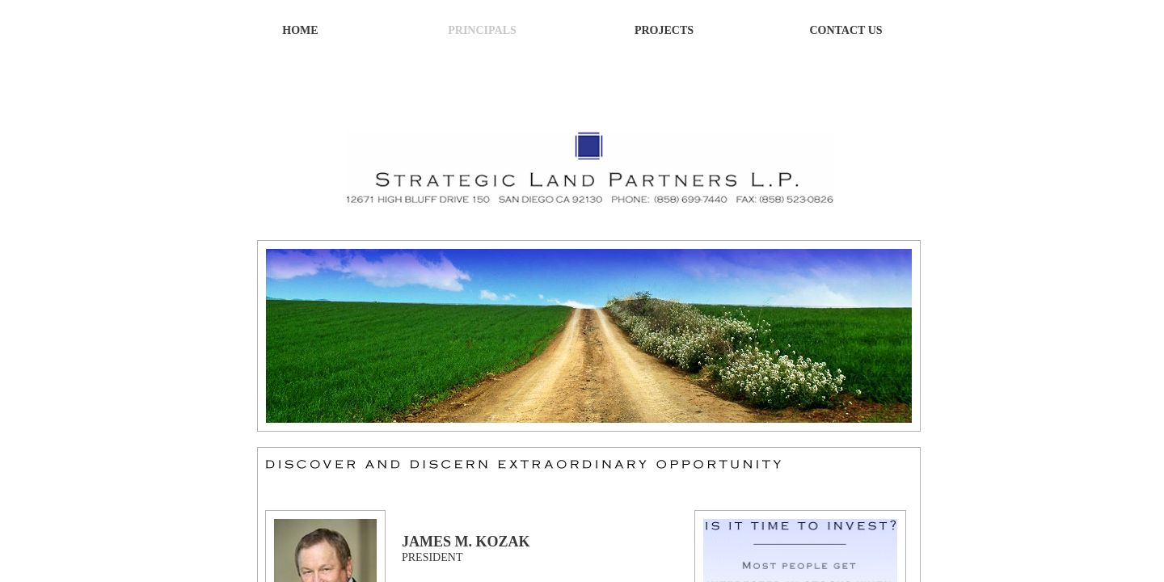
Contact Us (845, 30)
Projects (664, 30)
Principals (482, 30)
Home (300, 30)
